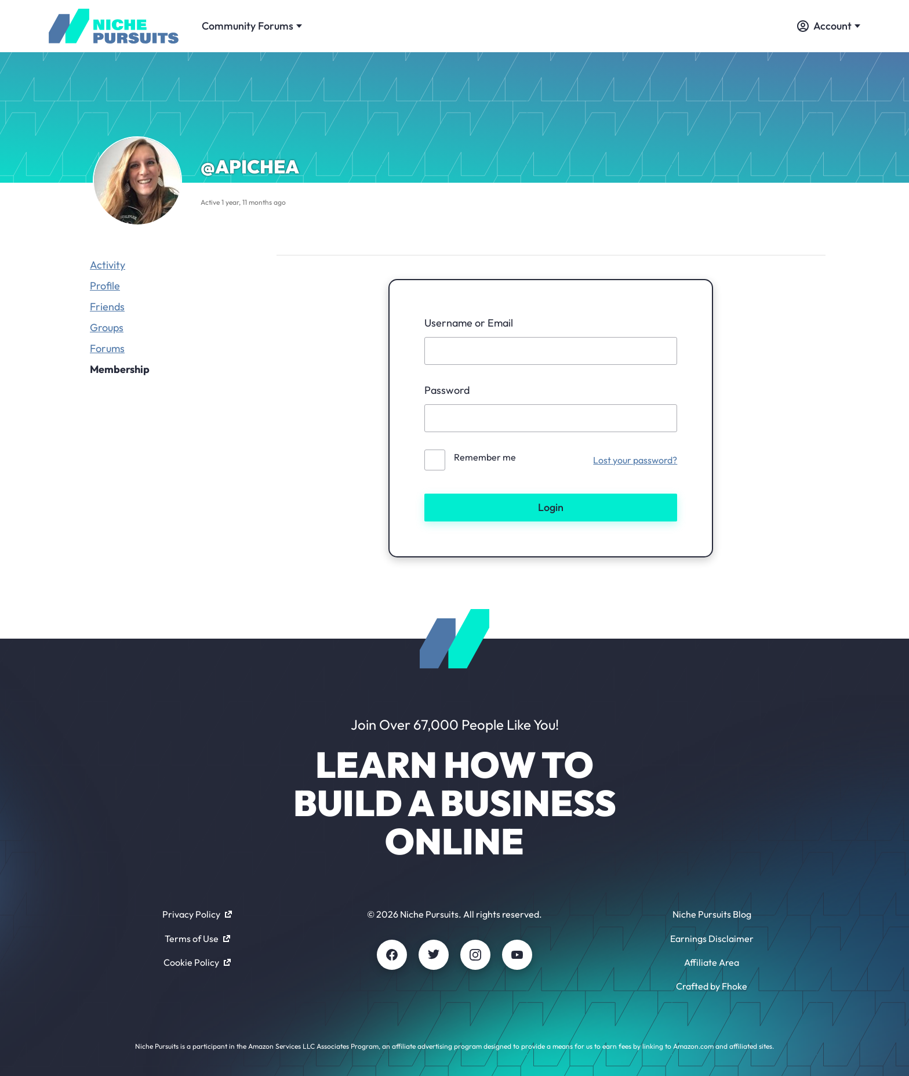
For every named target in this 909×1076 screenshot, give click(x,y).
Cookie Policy (197, 962)
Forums (107, 348)
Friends (107, 306)
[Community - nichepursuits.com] (114, 26)
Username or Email (468, 322)
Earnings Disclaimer (712, 938)
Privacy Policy (197, 914)
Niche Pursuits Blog (711, 914)
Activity (107, 264)
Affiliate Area (711, 962)
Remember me (485, 457)
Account (828, 25)
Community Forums (252, 25)
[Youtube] (517, 955)
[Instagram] (475, 955)
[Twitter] (434, 955)
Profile (105, 285)
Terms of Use (197, 938)
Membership (120, 369)
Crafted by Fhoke (711, 986)
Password (447, 390)
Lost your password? (635, 460)
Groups (106, 327)
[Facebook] (392, 955)
